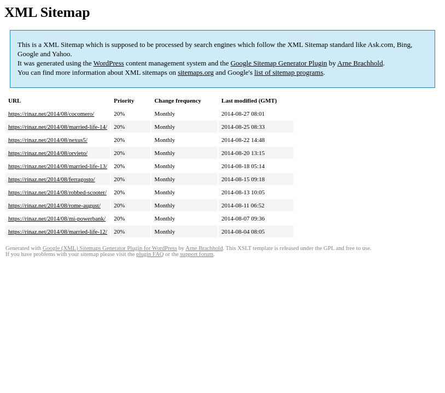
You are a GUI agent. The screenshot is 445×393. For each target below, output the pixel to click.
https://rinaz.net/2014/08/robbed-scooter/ (57, 192)
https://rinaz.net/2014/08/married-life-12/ (57, 231)
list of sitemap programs (288, 72)
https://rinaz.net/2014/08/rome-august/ (54, 205)
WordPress (108, 63)
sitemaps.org (196, 72)
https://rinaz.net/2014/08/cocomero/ (51, 113)
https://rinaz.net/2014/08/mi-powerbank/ (57, 218)
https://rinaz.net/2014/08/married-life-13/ (57, 166)
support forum (196, 254)
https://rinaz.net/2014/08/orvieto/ (47, 153)
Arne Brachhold (360, 63)
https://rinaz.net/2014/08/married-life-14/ (57, 126)
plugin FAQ (149, 254)
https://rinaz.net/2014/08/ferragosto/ (51, 179)
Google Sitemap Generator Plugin (279, 63)
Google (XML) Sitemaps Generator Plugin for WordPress (110, 248)
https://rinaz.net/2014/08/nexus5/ (47, 139)
